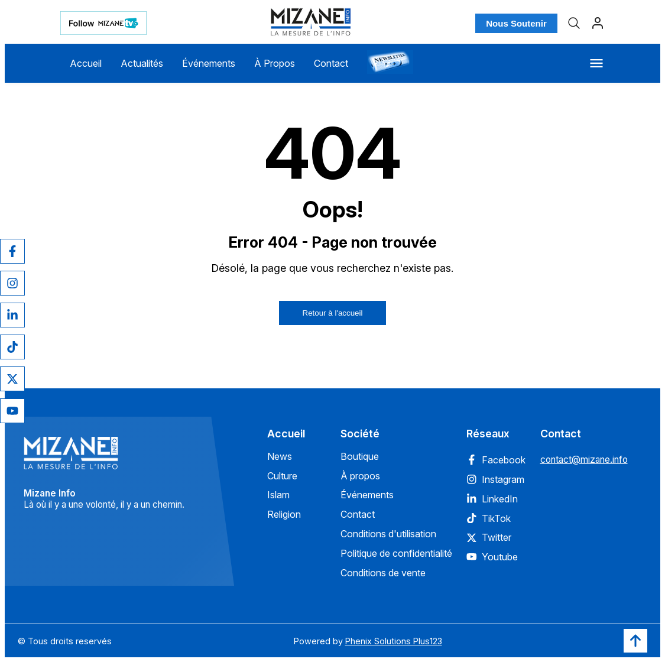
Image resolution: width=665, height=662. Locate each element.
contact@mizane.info (584, 459)
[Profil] (598, 23)
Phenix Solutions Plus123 (393, 641)
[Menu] (596, 63)
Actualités (142, 63)
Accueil (86, 63)
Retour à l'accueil (333, 313)
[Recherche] (574, 23)
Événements (208, 63)
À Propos (274, 63)
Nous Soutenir (516, 23)
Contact (331, 63)
